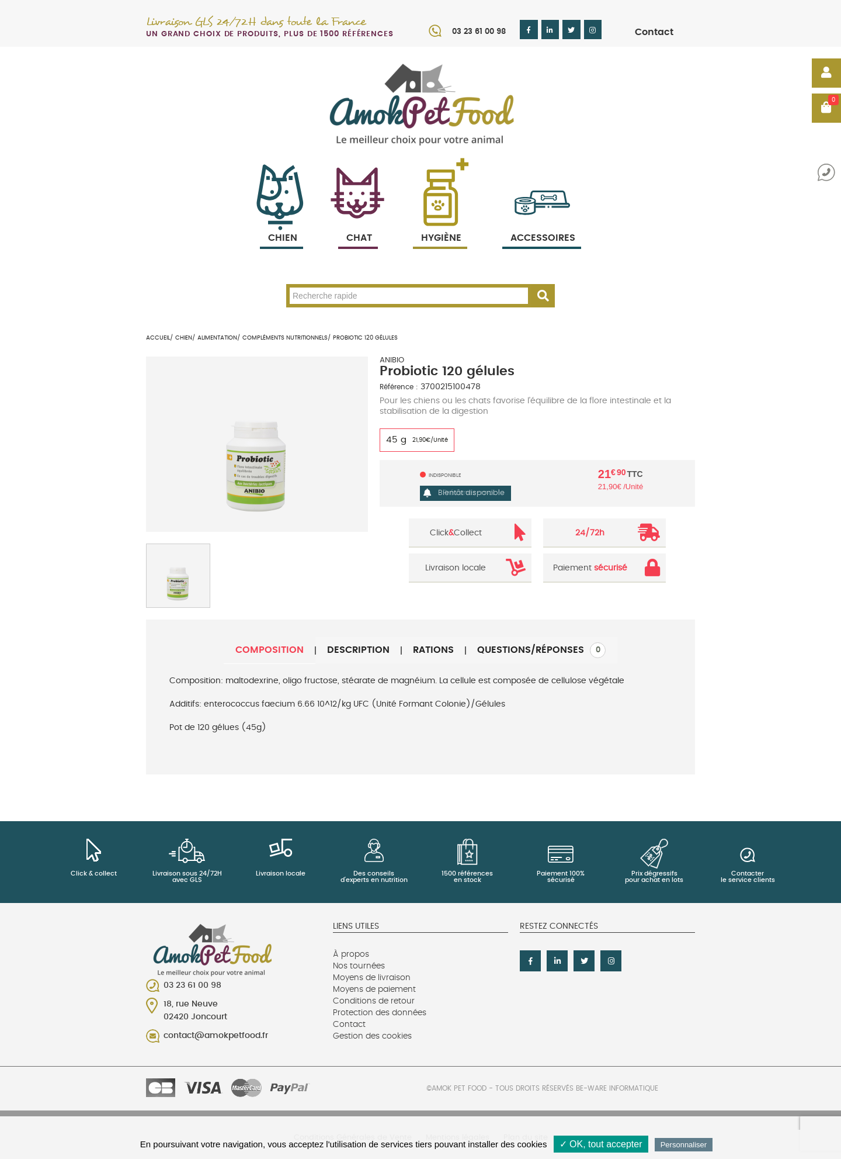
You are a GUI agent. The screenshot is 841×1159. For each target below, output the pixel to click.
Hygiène (440, 224)
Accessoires (543, 224)
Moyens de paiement (374, 989)
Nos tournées (359, 966)
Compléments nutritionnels (285, 338)
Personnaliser (684, 1144)
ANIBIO (392, 360)
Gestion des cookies (372, 1036)
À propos (351, 954)
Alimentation (217, 338)
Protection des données (379, 1013)
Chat (358, 224)
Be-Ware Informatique (617, 1088)
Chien (281, 224)
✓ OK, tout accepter (600, 1144)
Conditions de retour (374, 1001)
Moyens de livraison (372, 978)
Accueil (158, 338)
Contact (654, 32)
